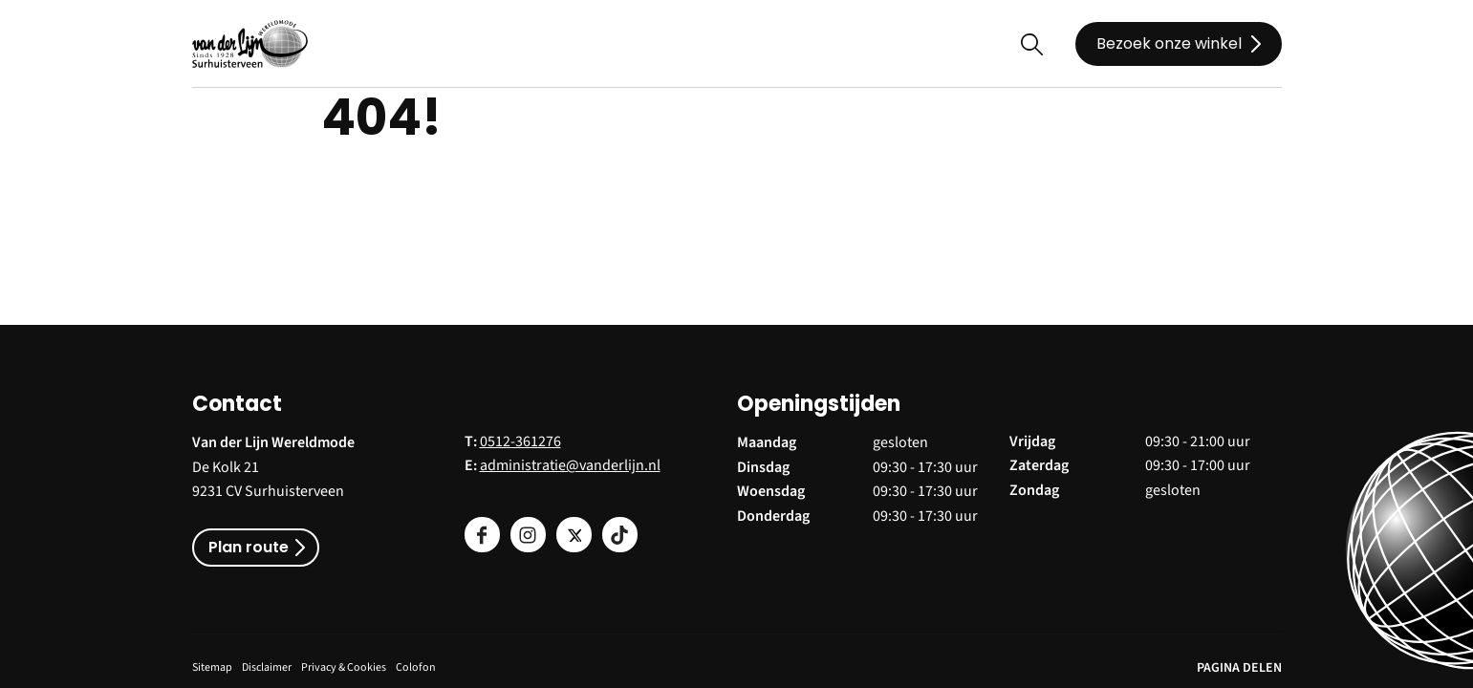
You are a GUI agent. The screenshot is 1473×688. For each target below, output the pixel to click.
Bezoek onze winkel (1169, 43)
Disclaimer (267, 667)
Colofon (416, 667)
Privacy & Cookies (343, 667)
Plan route (248, 547)
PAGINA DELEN (1239, 667)
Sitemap (212, 667)
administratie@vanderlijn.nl (570, 465)
